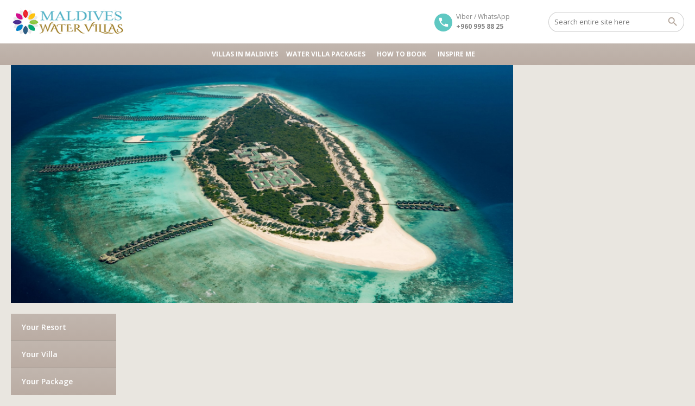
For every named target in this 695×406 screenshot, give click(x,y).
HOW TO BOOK (403, 54)
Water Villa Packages (327, 54)
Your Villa (40, 354)
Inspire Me (456, 54)
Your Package (47, 381)
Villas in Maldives (245, 54)
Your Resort (44, 327)
